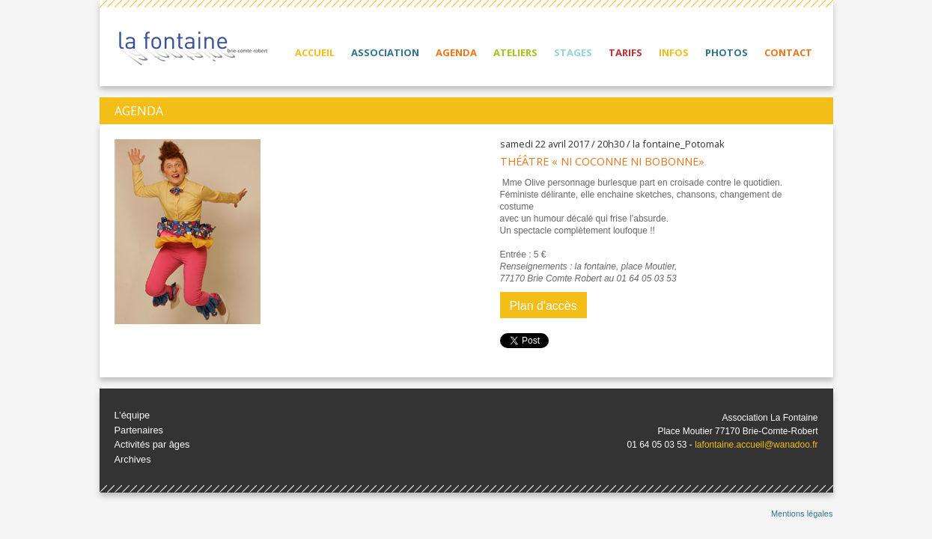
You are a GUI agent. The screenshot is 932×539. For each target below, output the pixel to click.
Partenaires (139, 430)
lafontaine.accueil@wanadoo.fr (756, 444)
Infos (674, 52)
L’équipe (132, 415)
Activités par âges (152, 444)
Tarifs (625, 52)
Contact (788, 52)
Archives (133, 459)
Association (385, 52)
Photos (726, 52)
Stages (573, 52)
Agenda (456, 52)
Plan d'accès (543, 305)
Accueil (315, 52)
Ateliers (515, 52)
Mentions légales (802, 513)
